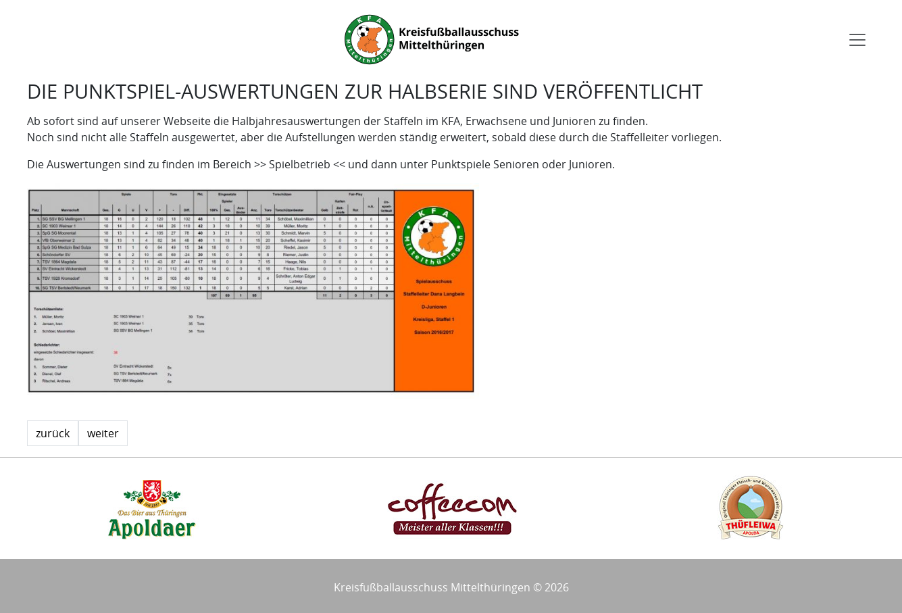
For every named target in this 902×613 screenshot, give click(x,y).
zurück (53, 433)
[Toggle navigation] (857, 40)
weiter (103, 433)
